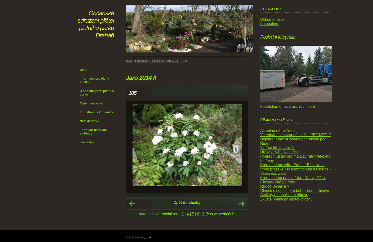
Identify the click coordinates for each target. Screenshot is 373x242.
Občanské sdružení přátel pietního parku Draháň (96, 24)
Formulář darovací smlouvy (93, 131)
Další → (241, 203)
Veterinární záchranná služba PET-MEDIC (295, 135)
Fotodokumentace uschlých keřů (287, 106)
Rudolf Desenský (274, 186)
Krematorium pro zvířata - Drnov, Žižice (293, 178)
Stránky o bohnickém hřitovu (284, 195)
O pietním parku (91, 103)
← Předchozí (132, 203)
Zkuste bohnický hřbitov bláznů (286, 199)
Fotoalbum (141, 60)
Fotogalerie (156, 60)
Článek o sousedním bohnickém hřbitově (294, 191)
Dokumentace (272, 19)
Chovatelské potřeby (277, 182)
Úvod (84, 70)
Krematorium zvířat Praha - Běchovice (292, 165)
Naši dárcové (89, 121)
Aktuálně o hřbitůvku (277, 131)
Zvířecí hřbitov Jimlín (277, 148)
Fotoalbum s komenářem (98, 112)
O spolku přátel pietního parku (97, 92)
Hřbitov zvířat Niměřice (279, 152)
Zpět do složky (187, 203)
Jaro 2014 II (173, 60)
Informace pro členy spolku (94, 80)
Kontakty (86, 142)
